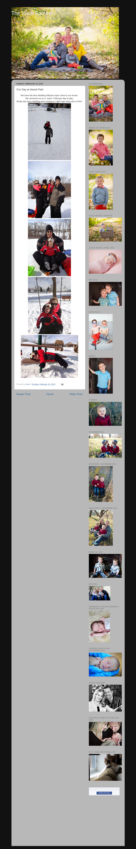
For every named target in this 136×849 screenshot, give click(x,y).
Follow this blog (104, 793)
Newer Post (23, 394)
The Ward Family (31, 13)
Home (50, 394)
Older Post (76, 394)
